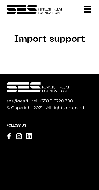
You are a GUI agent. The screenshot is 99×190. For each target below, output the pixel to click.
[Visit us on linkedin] (29, 136)
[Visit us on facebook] (9, 136)
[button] (87, 9)
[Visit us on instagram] (19, 136)
